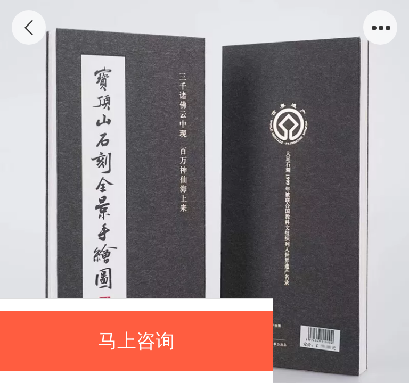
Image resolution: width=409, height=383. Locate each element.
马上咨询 (136, 341)
